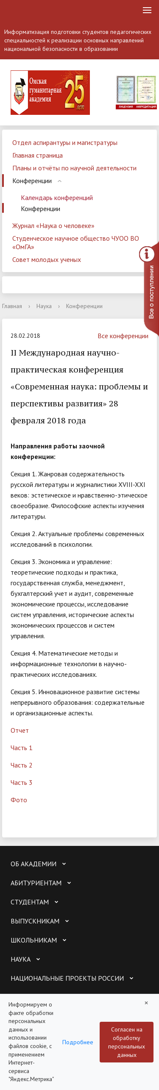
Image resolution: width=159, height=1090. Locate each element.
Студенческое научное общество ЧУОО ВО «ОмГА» (75, 242)
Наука (44, 306)
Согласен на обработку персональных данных (126, 1042)
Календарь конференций (57, 197)
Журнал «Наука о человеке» (53, 225)
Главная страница (37, 155)
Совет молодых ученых (46, 259)
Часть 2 (22, 765)
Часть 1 (22, 747)
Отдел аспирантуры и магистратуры (64, 142)
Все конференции (118, 335)
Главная (12, 306)
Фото (19, 799)
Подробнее (77, 1042)
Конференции (32, 180)
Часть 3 (22, 782)
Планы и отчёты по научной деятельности (74, 168)
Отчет (20, 730)
